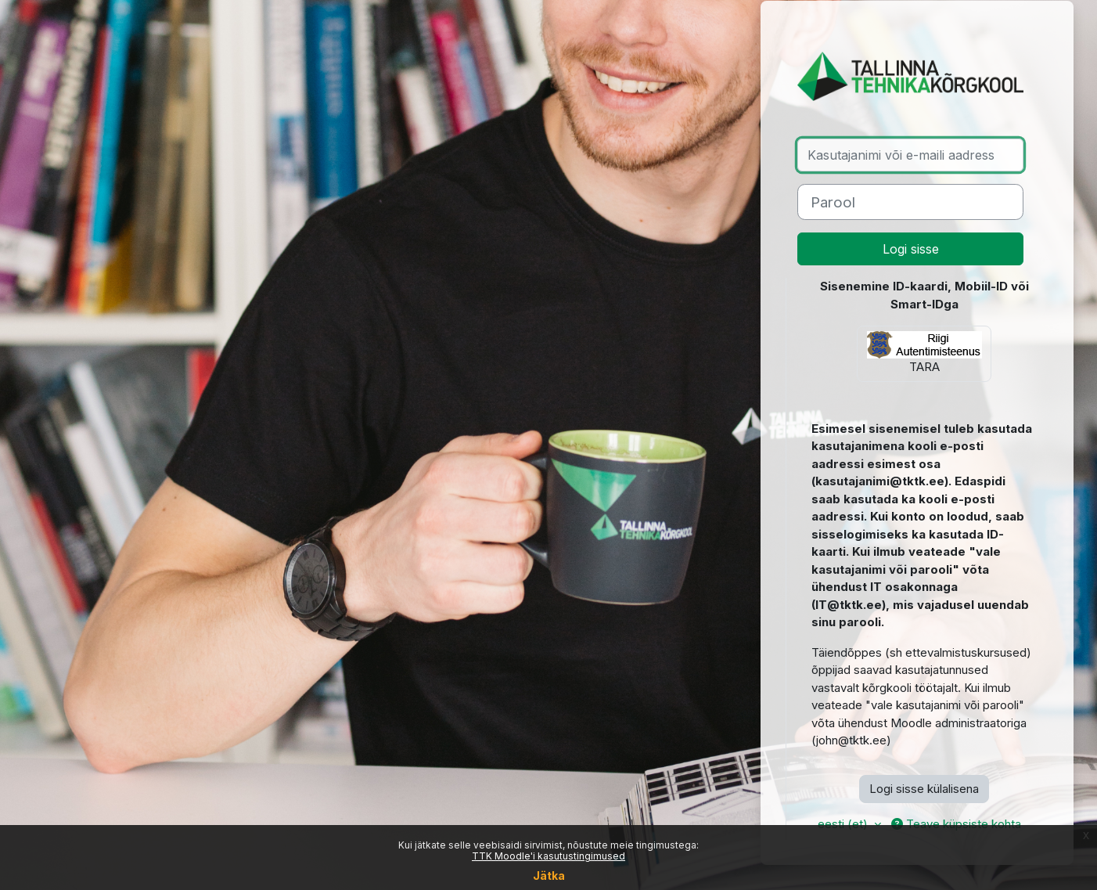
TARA (924, 352)
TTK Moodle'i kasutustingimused (548, 856)
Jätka (549, 875)
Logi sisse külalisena (924, 788)
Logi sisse (911, 249)
